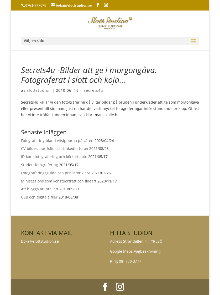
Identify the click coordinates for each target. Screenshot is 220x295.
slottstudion (39, 90)
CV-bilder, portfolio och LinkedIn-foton (54, 148)
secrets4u (93, 90)
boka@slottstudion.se (40, 241)
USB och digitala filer (39, 197)
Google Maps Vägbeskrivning (135, 251)
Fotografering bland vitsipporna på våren (57, 140)
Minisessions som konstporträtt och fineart (58, 181)
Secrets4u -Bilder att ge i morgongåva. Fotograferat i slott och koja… (89, 74)
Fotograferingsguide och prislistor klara (55, 172)
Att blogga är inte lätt (39, 188)
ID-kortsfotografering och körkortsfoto (54, 156)
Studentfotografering (39, 164)
